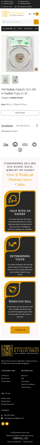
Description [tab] (7, 125)
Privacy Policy (26, 387)
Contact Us (20, 330)
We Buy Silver (5, 401)
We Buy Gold (28, 28)
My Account (5, 378)
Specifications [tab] (23, 125)
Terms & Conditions (28, 384)
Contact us (5, 375)
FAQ (22, 378)
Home (19, 28)
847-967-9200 (7, 6)
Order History (6, 381)
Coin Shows (25, 381)
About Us (24, 375)
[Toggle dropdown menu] (37, 125)
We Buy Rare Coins (7, 404)
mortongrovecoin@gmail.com (14, 418)
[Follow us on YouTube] (7, 423)
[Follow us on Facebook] (3, 423)
